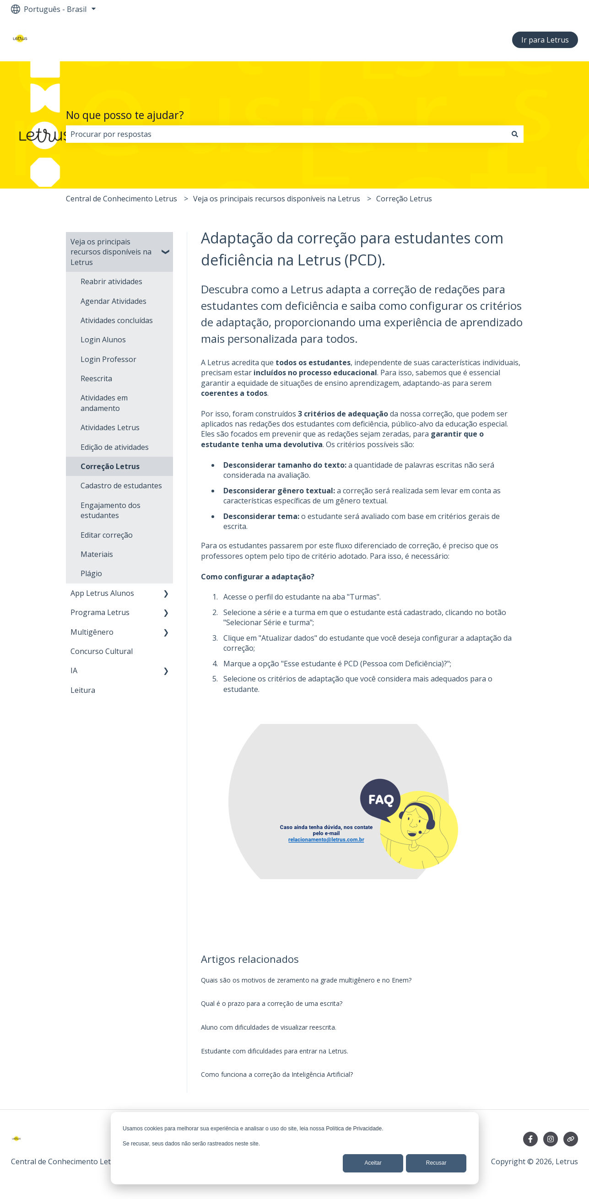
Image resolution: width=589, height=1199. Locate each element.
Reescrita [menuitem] (96, 378)
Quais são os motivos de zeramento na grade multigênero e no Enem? (306, 980)
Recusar (436, 1163)
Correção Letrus (404, 199)
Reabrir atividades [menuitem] (111, 281)
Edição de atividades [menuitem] (115, 447)
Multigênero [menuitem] (91, 632)
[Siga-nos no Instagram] (550, 1139)
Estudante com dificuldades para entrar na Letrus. (274, 1051)
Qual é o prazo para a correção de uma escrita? (271, 1003)
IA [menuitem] (73, 670)
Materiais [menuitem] (97, 554)
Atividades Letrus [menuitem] (110, 427)
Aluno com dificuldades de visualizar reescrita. (268, 1027)
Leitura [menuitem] (82, 690)
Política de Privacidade (354, 1128)
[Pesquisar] (515, 134)
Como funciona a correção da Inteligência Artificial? (277, 1074)
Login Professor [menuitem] (108, 359)
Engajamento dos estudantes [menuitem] (110, 510)
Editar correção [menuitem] (107, 535)
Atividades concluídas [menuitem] (117, 320)
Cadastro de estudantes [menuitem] (121, 486)
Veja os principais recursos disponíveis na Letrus (276, 199)
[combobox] (286, 134)
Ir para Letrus (545, 40)
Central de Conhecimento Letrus (121, 199)
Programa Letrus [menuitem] (100, 612)
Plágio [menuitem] (91, 573)
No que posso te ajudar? (125, 115)
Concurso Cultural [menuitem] (101, 651)
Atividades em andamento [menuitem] (104, 403)
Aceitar (372, 1163)
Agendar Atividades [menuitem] (113, 301)
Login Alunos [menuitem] (103, 340)
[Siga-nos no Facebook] (530, 1139)
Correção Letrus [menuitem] (110, 466)
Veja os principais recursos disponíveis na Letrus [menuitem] (110, 252)
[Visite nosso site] (570, 1139)
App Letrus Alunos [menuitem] (102, 593)
